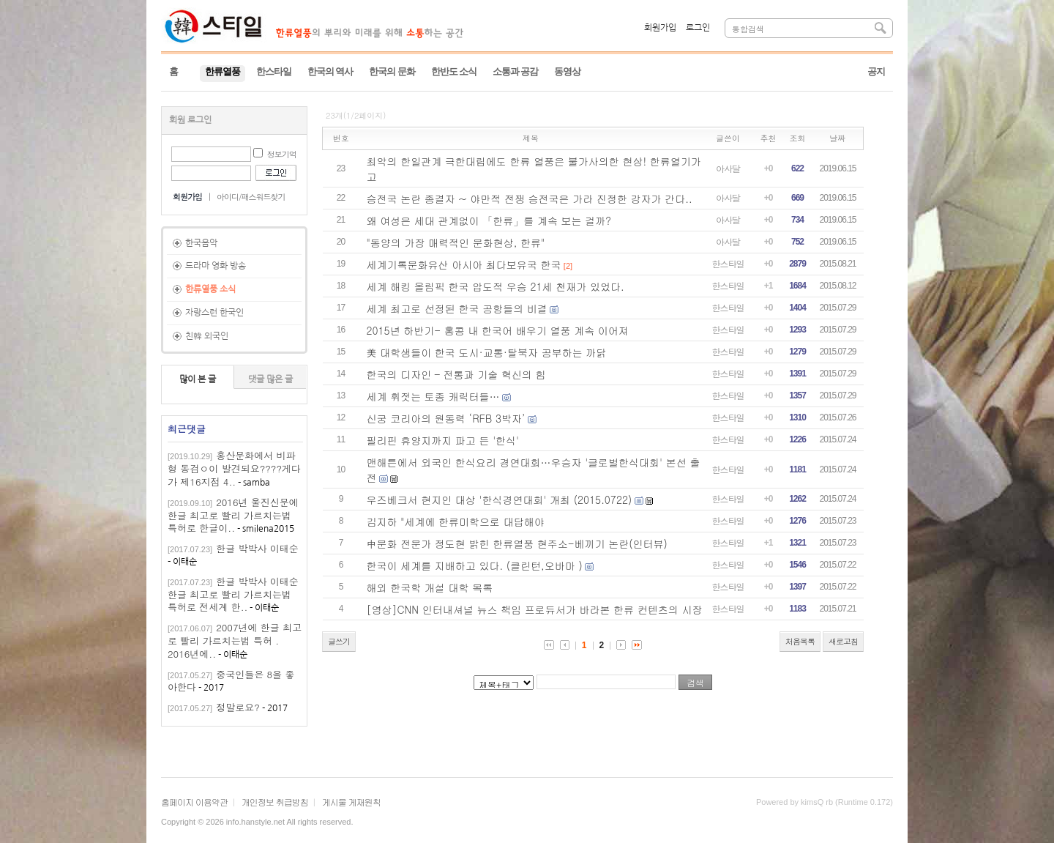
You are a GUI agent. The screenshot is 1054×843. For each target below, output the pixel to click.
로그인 (698, 27)
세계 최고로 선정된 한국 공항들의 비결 (457, 308)
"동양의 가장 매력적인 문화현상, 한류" (456, 242)
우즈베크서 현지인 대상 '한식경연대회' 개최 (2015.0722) (499, 499)
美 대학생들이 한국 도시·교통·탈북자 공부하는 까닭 (487, 352)
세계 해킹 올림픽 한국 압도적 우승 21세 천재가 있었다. (495, 286)
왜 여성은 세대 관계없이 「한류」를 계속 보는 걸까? (489, 220)
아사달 (728, 168)
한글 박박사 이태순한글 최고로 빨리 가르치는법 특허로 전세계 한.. (233, 594)
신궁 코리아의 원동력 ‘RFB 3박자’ (446, 418)
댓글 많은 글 (270, 379)
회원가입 (660, 27)
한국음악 (201, 243)
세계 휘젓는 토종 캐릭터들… (433, 396)
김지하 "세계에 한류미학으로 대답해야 (456, 521)
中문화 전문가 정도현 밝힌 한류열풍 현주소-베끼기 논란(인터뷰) (517, 543)
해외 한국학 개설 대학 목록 (430, 587)
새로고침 (843, 641)
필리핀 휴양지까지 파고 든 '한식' (443, 440)
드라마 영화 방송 (215, 265)
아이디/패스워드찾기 (251, 196)
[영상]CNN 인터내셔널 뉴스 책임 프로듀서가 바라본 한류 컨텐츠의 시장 (535, 609)
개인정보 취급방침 (275, 801)
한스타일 (728, 263)
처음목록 (800, 641)
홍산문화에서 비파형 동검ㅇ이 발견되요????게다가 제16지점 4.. (234, 468)
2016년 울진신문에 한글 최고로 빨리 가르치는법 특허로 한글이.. (233, 515)
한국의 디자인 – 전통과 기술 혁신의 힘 (456, 374)
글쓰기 (339, 641)
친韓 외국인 (206, 336)
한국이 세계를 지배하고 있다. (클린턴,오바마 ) (475, 565)
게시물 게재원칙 (351, 801)
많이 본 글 (197, 379)
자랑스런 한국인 (214, 312)
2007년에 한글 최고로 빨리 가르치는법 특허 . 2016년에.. (235, 640)
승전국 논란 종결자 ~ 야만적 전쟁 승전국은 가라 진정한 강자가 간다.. (529, 198)
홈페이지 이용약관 (194, 801)
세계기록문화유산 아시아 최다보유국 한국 (464, 264)
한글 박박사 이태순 (257, 548)
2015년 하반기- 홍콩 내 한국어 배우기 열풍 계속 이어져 (498, 330)
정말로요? (238, 707)
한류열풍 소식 (210, 289)
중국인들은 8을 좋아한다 (231, 680)
